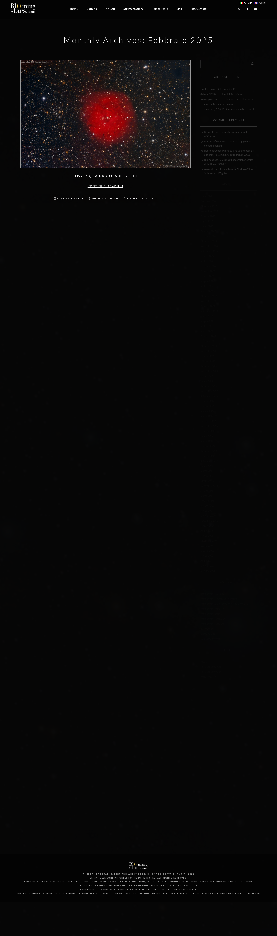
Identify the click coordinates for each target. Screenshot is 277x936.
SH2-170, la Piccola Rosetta (105, 176)
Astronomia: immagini (105, 198)
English (262, 3)
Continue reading (105, 186)
